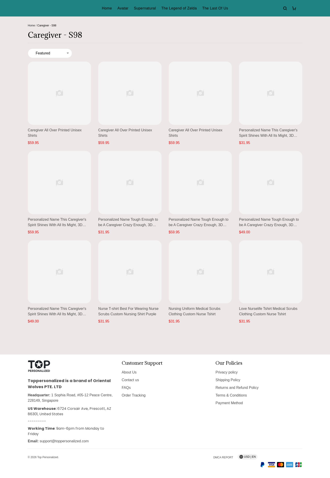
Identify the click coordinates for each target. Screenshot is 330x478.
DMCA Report (223, 457)
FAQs (126, 388)
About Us (129, 372)
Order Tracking (134, 395)
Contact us (130, 380)
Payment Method (229, 403)
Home (31, 25)
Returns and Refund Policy (236, 388)
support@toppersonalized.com (64, 441)
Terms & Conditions (231, 395)
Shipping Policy (227, 380)
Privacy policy (226, 372)
